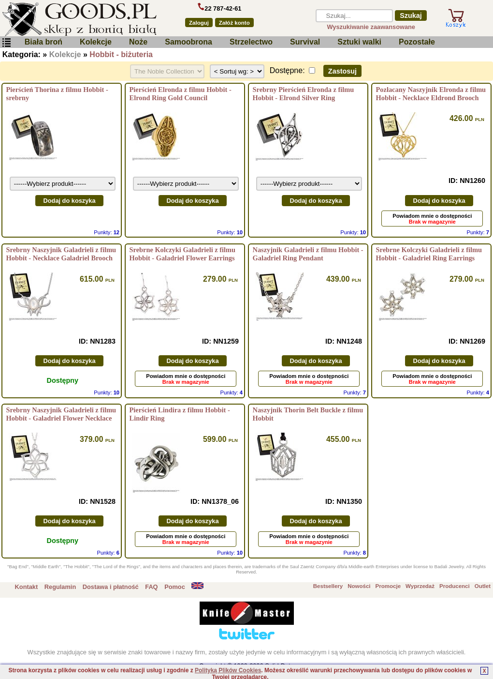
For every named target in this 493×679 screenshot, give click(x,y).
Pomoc (174, 586)
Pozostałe (417, 42)
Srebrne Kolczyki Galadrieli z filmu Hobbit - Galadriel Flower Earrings (183, 254)
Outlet (483, 586)
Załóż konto (234, 23)
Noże (138, 42)
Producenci (454, 586)
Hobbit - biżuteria (121, 54)
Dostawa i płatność (111, 586)
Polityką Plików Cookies (228, 670)
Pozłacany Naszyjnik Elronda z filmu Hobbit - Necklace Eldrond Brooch (431, 94)
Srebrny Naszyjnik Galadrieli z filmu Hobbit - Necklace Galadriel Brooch (61, 254)
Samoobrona (188, 42)
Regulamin (60, 586)
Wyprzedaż (420, 586)
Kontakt (26, 586)
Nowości (359, 586)
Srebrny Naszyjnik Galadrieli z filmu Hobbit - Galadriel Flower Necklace (61, 414)
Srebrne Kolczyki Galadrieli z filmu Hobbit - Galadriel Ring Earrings (429, 254)
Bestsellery (328, 586)
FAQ (151, 586)
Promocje (388, 586)
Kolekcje (96, 42)
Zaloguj (199, 23)
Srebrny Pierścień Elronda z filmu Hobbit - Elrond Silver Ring (303, 94)
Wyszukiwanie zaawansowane (371, 26)
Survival (305, 42)
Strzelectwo (251, 42)
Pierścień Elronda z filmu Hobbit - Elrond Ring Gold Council (181, 94)
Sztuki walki (359, 42)
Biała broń (43, 42)
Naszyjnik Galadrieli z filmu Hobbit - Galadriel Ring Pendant (308, 254)
